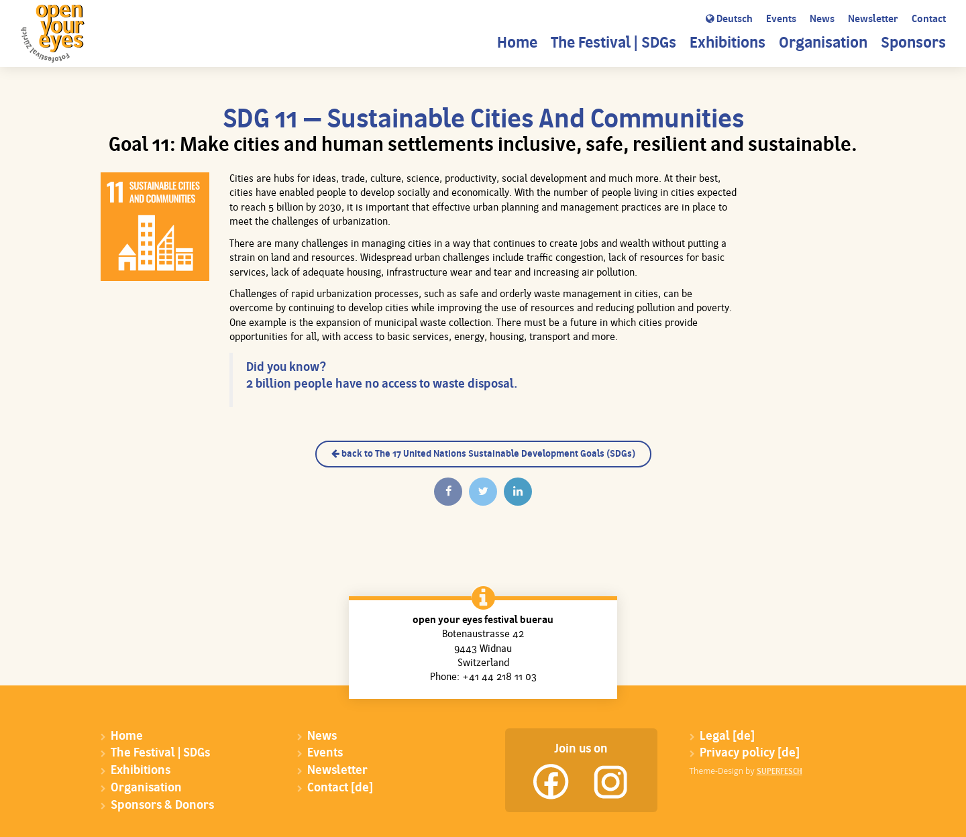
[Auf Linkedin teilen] (518, 492)
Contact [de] (340, 788)
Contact (929, 20)
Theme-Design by (746, 771)
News (822, 20)
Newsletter (873, 20)
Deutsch (729, 19)
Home (517, 44)
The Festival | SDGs (613, 44)
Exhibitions (727, 44)
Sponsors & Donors (162, 805)
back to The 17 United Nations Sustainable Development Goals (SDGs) (483, 454)
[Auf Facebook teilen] (448, 492)
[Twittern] (483, 492)
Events (781, 20)
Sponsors (913, 44)
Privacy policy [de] (750, 753)
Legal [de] (727, 736)
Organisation (823, 44)
